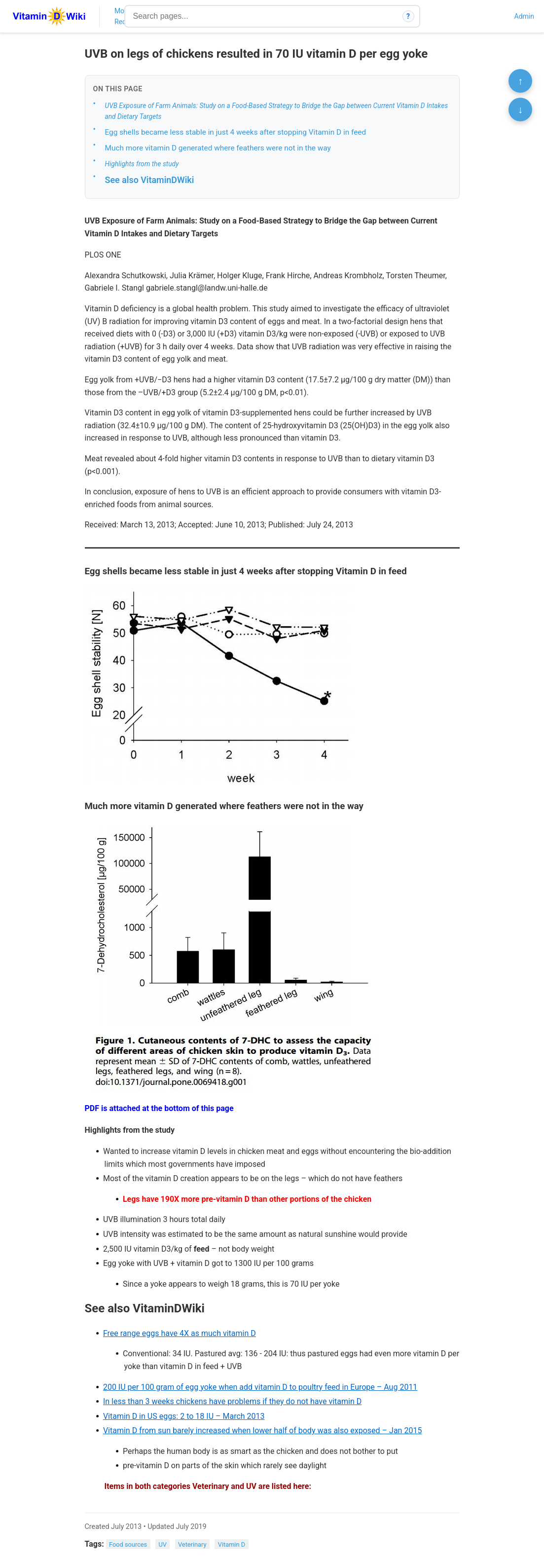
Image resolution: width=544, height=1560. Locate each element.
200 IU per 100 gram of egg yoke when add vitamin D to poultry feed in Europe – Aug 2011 (260, 1387)
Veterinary (192, 1544)
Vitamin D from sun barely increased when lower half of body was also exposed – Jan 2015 (262, 1430)
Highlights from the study (142, 164)
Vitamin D (231, 1544)
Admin (524, 16)
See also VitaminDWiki (149, 180)
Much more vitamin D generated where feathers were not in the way (218, 148)
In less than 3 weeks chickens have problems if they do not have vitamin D (232, 1401)
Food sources (128, 1544)
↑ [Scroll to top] (520, 80)
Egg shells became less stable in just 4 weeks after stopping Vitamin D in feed (235, 132)
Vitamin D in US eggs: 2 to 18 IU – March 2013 (184, 1416)
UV (162, 1544)
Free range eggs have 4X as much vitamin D (179, 1333)
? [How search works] (408, 16)
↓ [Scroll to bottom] (520, 109)
